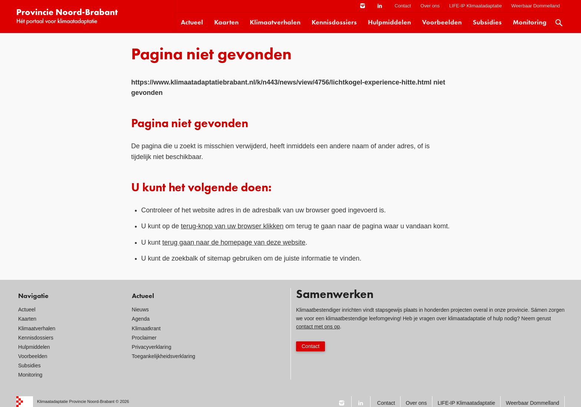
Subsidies (487, 22)
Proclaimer (144, 338)
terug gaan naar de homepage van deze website (233, 242)
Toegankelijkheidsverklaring (163, 356)
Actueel (192, 22)
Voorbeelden (442, 22)
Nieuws (140, 309)
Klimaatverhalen (275, 22)
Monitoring (530, 22)
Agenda (141, 319)
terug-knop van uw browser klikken (232, 226)
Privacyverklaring (152, 347)
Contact (403, 6)
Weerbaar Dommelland (535, 6)
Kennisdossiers (334, 22)
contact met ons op (318, 327)
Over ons (430, 6)
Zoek (559, 23)
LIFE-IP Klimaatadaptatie (475, 6)
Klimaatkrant (146, 328)
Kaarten (226, 22)
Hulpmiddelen (389, 22)
